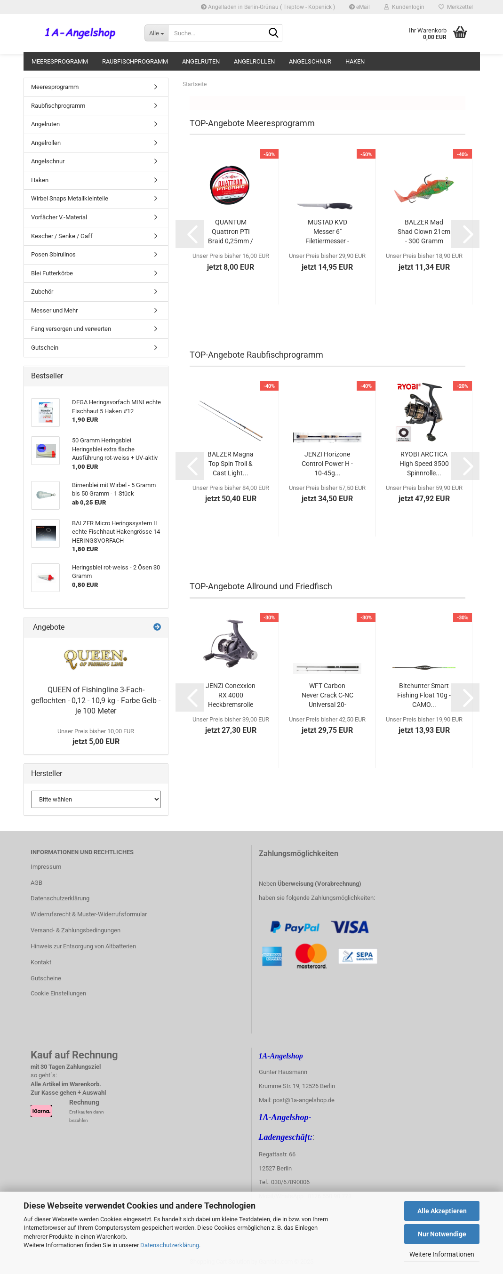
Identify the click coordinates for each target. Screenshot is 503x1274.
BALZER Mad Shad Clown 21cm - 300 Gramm (424, 231)
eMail (359, 7)
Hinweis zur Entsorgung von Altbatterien (83, 946)
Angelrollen (254, 61)
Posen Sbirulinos (53, 254)
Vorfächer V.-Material (59, 217)
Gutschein (44, 347)
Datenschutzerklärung (169, 1245)
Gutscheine (46, 978)
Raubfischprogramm (135, 61)
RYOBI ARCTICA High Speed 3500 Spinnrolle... (424, 463)
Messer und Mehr (54, 310)
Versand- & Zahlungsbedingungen (75, 930)
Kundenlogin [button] (404, 7)
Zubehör (42, 291)
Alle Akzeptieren (442, 1211)
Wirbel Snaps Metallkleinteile (69, 198)
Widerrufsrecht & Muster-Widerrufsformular (89, 914)
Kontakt (41, 962)
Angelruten (201, 61)
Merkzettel (456, 7)
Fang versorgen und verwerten (71, 328)
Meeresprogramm (60, 61)
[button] (190, 234)
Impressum (46, 866)
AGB (36, 882)
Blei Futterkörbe (52, 273)
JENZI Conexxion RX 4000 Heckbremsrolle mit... (230, 695)
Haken (355, 61)
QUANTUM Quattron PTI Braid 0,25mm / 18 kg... (230, 232)
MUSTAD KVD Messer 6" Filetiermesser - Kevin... (327, 232)
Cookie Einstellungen (58, 993)
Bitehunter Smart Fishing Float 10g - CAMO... (424, 695)
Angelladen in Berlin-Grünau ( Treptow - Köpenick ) (268, 7)
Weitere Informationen (441, 1254)
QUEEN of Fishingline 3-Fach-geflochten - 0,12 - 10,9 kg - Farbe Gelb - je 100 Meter (95, 700)
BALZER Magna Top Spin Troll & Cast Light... (231, 463)
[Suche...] (156, 32)
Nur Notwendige (442, 1234)
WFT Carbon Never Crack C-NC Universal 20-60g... (327, 695)
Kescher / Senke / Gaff (62, 236)
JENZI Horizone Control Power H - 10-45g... (327, 463)
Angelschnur (310, 61)
